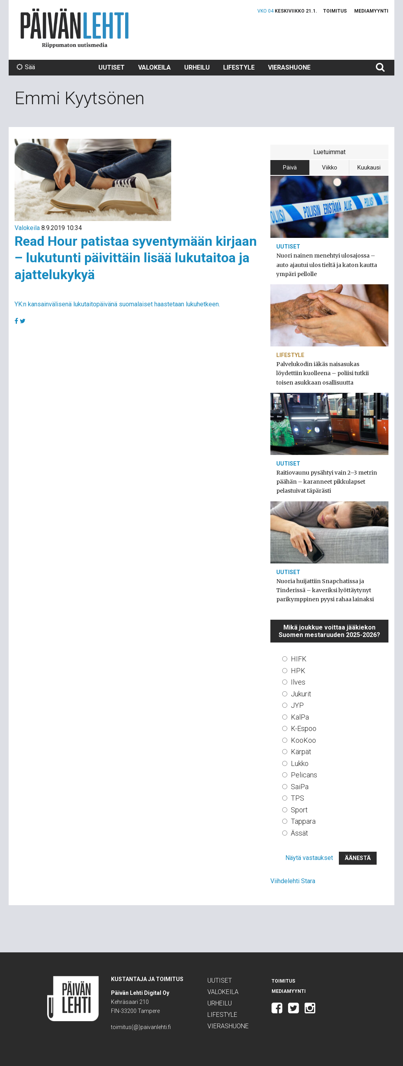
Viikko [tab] (329, 167)
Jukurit (301, 694)
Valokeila (154, 67)
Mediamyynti (371, 11)
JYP (297, 705)
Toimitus (335, 11)
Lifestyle (239, 67)
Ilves (298, 682)
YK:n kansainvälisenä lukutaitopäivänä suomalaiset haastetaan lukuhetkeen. (117, 304)
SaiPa (300, 786)
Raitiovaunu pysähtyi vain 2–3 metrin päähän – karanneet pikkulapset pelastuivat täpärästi (326, 481)
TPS (297, 798)
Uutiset (111, 67)
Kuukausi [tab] (369, 167)
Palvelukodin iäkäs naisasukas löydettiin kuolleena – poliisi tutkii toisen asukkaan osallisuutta (322, 373)
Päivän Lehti (74, 28)
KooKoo (303, 740)
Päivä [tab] (290, 167)
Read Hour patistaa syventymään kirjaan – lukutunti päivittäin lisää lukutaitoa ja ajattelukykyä (136, 257)
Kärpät (301, 751)
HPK (298, 670)
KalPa (300, 717)
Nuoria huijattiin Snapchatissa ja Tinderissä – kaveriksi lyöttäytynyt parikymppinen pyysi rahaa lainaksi (325, 590)
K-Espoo (303, 728)
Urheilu (197, 67)
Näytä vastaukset (309, 858)
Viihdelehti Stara (292, 881)
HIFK (299, 659)
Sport (299, 810)
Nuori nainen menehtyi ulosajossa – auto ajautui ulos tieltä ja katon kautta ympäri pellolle (326, 264)
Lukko (300, 763)
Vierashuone (289, 67)
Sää (26, 67)
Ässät (299, 833)
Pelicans (304, 775)
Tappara (303, 821)
